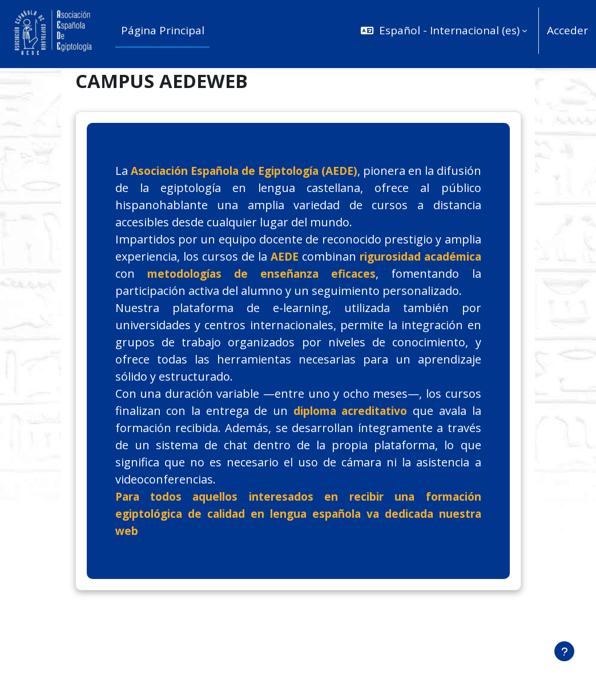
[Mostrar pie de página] (564, 651)
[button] (442, 30)
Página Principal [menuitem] (162, 30)
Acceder (567, 30)
